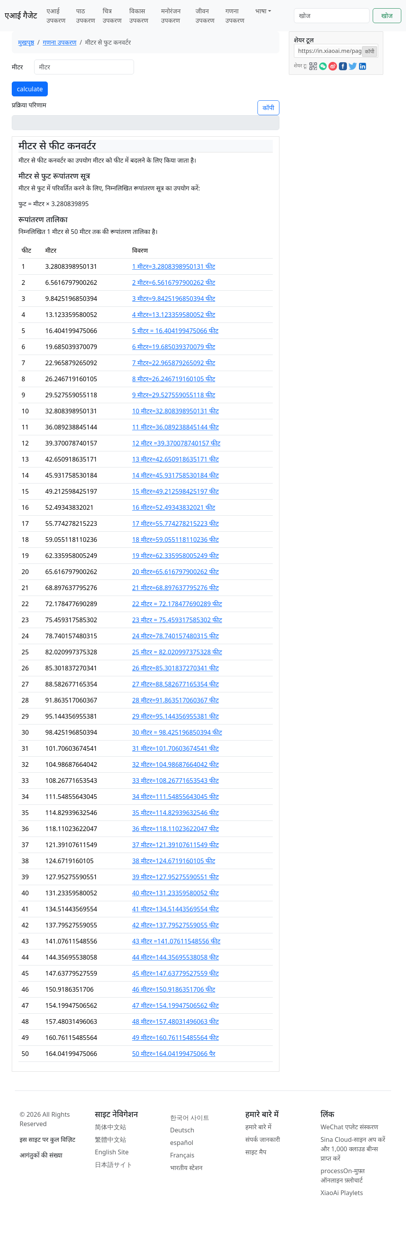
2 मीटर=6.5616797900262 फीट (173, 282)
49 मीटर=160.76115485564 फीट (175, 1037)
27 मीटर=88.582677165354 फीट (175, 684)
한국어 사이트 (189, 1117)
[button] (313, 65)
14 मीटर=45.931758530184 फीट (175, 475)
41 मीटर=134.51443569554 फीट (175, 909)
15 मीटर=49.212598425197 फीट (175, 491)
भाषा (260, 11)
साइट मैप (255, 1152)
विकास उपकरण (138, 16)
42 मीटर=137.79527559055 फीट (175, 925)
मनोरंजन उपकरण (171, 16)
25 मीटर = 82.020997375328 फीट (177, 652)
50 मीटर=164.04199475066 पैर (173, 1053)
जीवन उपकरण (205, 16)
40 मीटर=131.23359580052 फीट (175, 893)
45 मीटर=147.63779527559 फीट (175, 973)
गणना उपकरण (234, 16)
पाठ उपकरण (85, 16)
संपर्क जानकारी (262, 1139)
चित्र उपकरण (112, 16)
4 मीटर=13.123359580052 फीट (173, 314)
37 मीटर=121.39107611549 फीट (175, 844)
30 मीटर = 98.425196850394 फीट (177, 732)
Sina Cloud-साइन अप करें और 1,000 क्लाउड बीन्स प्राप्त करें (353, 1149)
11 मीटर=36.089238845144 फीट (175, 427)
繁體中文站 (110, 1139)
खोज (387, 15)
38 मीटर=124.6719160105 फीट (173, 861)
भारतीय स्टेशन (186, 1167)
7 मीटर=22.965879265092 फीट (173, 363)
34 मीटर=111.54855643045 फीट (175, 796)
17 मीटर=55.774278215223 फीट (175, 523)
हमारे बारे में (258, 1127)
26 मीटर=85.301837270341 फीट (175, 668)
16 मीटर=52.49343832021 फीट (173, 507)
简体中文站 (110, 1127)
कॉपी (268, 107)
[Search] (332, 15)
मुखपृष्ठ (26, 42)
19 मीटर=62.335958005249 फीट (175, 555)
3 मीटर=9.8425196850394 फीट (173, 298)
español (181, 1142)
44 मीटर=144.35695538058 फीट (175, 957)
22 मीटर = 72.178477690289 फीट (177, 604)
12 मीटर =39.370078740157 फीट (176, 443)
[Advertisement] (335, 192)
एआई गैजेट (21, 15)
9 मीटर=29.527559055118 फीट (173, 395)
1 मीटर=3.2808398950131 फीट (173, 266)
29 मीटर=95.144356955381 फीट (175, 716)
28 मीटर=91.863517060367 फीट (175, 700)
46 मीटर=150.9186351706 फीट (173, 989)
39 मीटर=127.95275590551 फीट (175, 877)
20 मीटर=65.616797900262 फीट (175, 571)
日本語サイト (113, 1164)
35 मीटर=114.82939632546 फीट (175, 812)
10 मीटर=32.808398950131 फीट (175, 411)
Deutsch (182, 1130)
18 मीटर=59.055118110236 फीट (175, 539)
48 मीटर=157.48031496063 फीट (175, 1021)
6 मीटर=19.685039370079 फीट (173, 346)
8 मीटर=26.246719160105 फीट (173, 379)
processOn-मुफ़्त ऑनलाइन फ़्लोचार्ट (343, 1175)
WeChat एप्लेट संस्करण (349, 1127)
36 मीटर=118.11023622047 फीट (175, 828)
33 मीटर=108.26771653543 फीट (175, 780)
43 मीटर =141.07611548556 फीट (176, 941)
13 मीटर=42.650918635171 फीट (175, 459)
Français (182, 1155)
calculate (30, 89)
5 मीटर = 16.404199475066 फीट (175, 330)
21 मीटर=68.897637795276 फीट (175, 587)
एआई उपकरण (56, 16)
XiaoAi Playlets (342, 1192)
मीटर (17, 67)
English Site (112, 1152)
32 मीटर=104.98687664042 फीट (175, 764)
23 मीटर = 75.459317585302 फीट (177, 620)
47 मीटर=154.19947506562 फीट (175, 1005)
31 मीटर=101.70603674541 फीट (175, 748)
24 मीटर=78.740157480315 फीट (175, 636)
